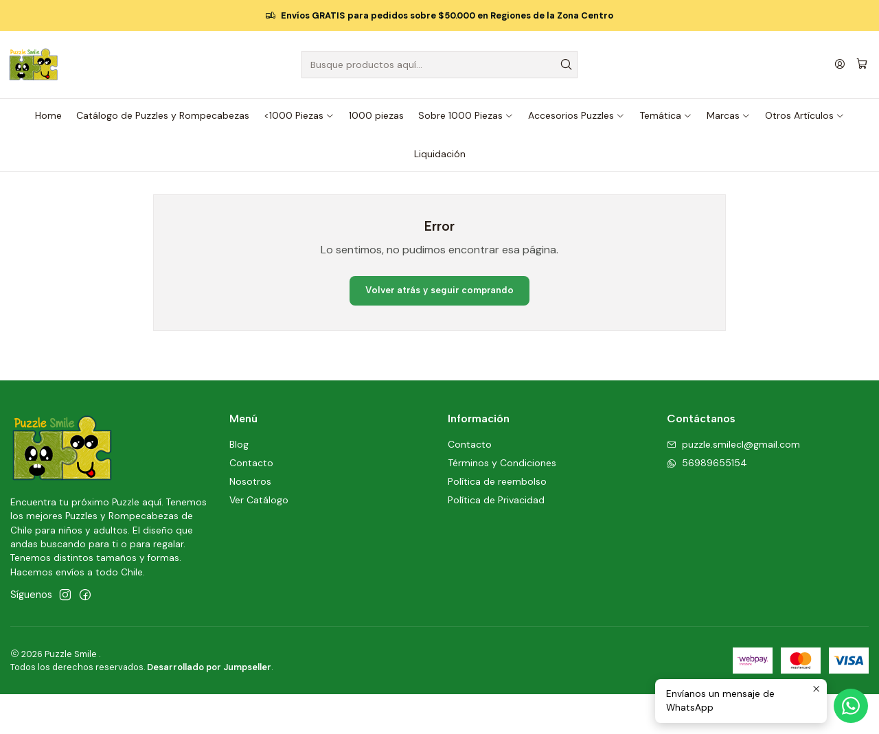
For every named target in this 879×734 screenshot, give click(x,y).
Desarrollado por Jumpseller (209, 707)
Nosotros (250, 521)
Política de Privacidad (496, 540)
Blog (239, 484)
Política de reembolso (497, 521)
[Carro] (862, 64)
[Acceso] (840, 65)
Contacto (251, 502)
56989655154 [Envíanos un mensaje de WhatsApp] (707, 502)
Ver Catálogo (258, 540)
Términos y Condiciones (502, 502)
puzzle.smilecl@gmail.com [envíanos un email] (733, 484)
